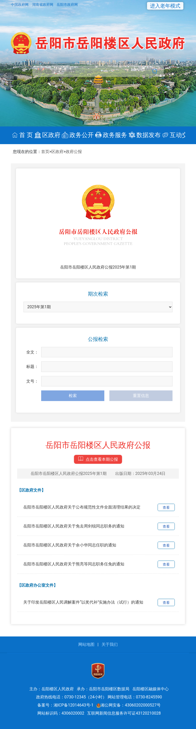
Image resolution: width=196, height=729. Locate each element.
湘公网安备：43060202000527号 (128, 705)
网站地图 (86, 644)
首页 (45, 151)
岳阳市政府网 (67, 5)
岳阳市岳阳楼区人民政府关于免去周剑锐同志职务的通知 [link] (73, 526)
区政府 (57, 151)
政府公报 (74, 151)
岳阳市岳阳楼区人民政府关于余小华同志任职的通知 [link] (69, 545)
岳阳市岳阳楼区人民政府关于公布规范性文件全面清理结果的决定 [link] (81, 507)
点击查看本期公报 (98, 458)
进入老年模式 (165, 6)
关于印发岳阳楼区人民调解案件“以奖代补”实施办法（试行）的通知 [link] (83, 602)
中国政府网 (20, 5)
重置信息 (141, 395)
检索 (73, 395)
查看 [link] (166, 507)
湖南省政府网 (43, 5)
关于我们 (110, 644)
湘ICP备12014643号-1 (73, 705)
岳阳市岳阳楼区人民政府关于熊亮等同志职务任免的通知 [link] (73, 564)
